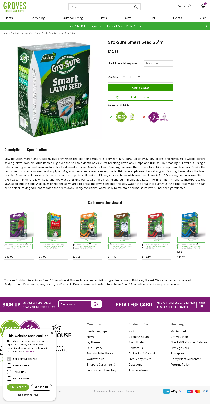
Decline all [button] (41, 387)
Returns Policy (180, 364)
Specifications (37, 149)
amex (166, 391)
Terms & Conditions (97, 390)
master (197, 391)
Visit (131, 331)
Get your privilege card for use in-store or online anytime (176, 304)
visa (205, 391)
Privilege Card (180, 348)
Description (13, 149)
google (182, 391)
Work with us (95, 359)
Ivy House (93, 342)
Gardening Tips (97, 331)
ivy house (60, 7)
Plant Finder (137, 342)
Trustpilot (177, 353)
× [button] (51, 333)
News (90, 336)
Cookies (129, 390)
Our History (94, 348)
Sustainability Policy (100, 353)
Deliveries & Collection (143, 353)
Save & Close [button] (18, 387)
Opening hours (139, 336)
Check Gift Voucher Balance (189, 342)
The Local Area (138, 370)
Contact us (136, 348)
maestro (190, 391)
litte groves (39, 7)
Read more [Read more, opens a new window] (31, 351)
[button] (29, 395)
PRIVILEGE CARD (134, 304)
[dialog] (29, 365)
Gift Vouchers (180, 336)
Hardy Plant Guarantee (186, 359)
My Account (178, 331)
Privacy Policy (116, 390)
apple (174, 391)
